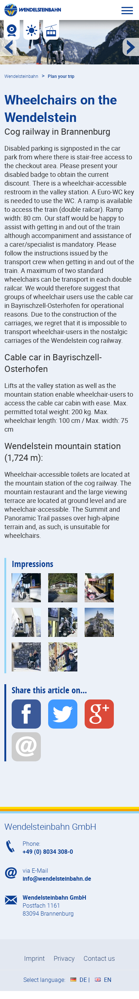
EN (107, 980)
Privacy (64, 958)
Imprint (34, 958)
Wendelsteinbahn (21, 76)
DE (83, 980)
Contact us (99, 958)
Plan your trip (61, 76)
